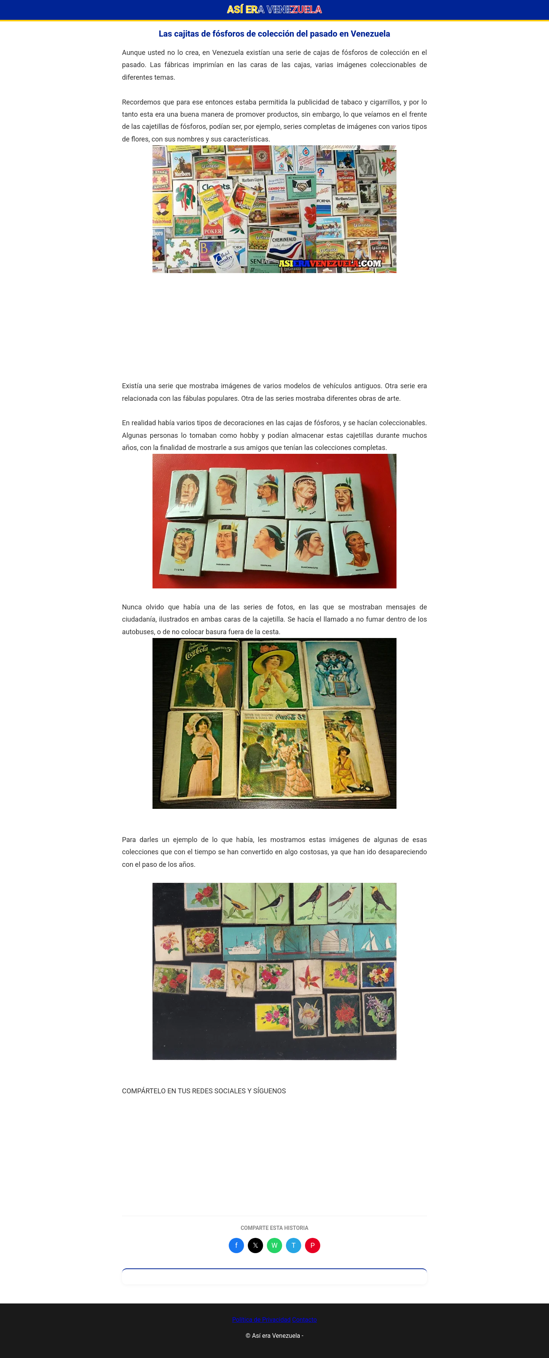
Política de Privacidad (261, 1319)
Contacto (304, 1319)
